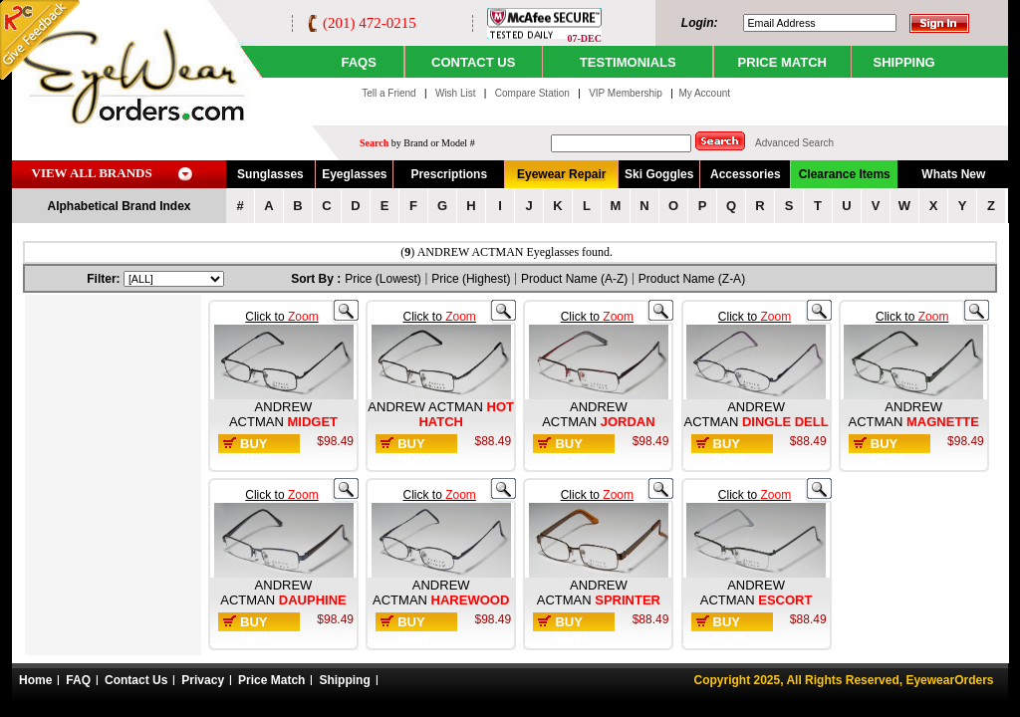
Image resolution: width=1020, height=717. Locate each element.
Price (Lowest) (383, 279)
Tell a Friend (388, 93)
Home (35, 680)
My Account (704, 93)
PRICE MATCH (782, 62)
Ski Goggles (659, 174)
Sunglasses (270, 174)
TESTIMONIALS (628, 62)
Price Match (271, 680)
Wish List (456, 93)
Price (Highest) (470, 279)
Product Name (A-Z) (574, 279)
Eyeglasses (354, 174)
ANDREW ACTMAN (270, 414)
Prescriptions (448, 174)
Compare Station (534, 93)
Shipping (344, 680)
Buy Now (256, 451)
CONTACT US (473, 62)
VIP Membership (625, 93)
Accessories (745, 174)
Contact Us (136, 680)
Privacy (202, 680)
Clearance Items (845, 174)
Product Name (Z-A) (691, 279)
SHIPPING (904, 62)
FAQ (78, 680)
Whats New (953, 174)
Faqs (358, 62)
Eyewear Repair (561, 174)
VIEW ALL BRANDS (92, 172)
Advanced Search (794, 142)
